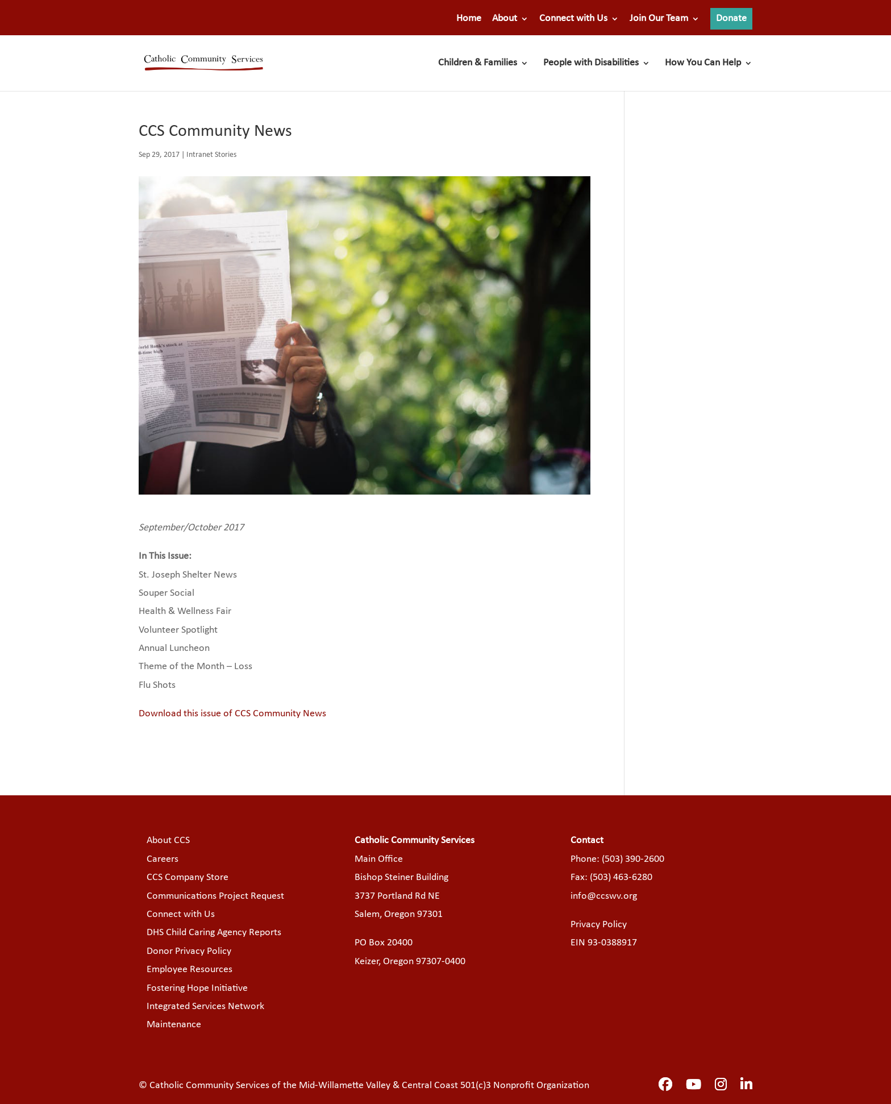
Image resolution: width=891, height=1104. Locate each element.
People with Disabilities (591, 63)
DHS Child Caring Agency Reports (214, 932)
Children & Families (477, 63)
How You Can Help (703, 63)
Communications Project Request (215, 896)
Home (468, 19)
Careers (162, 859)
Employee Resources (189, 969)
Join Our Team (659, 19)
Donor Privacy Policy (189, 951)
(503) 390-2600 (633, 859)
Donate (731, 18)
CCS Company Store (187, 877)
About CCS (168, 840)
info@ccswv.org (604, 896)
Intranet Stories (211, 155)
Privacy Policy (599, 924)
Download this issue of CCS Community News (232, 713)
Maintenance (174, 1024)
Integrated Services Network (205, 1006)
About (504, 19)
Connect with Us (573, 19)
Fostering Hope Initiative (197, 988)
